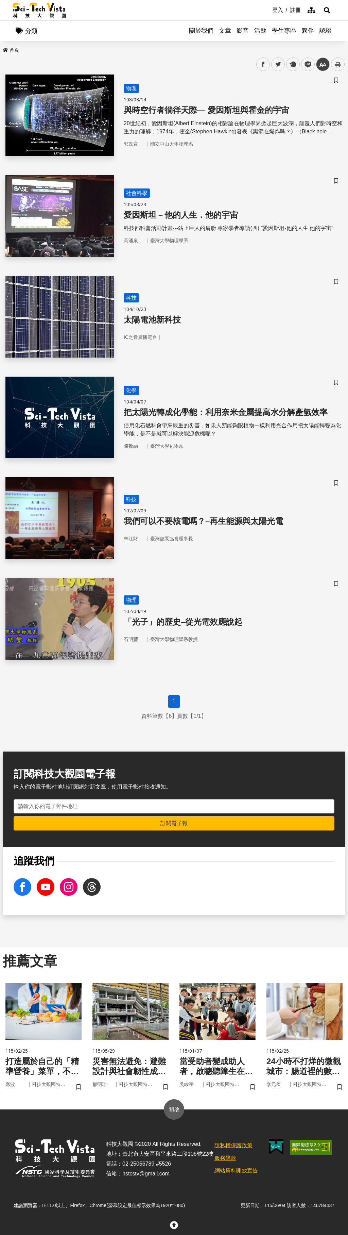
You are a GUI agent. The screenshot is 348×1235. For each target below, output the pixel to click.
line (305, 64)
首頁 (11, 50)
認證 (325, 30)
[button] (327, 10)
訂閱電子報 (174, 823)
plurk (292, 64)
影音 (243, 30)
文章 (225, 30)
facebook (263, 64)
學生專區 (284, 30)
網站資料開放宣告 (236, 1170)
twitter (278, 64)
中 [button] (323, 64)
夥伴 (308, 30)
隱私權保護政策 (233, 1145)
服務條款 (225, 1158)
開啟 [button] (174, 1109)
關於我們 (201, 30)
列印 (338, 64)
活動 (260, 30)
